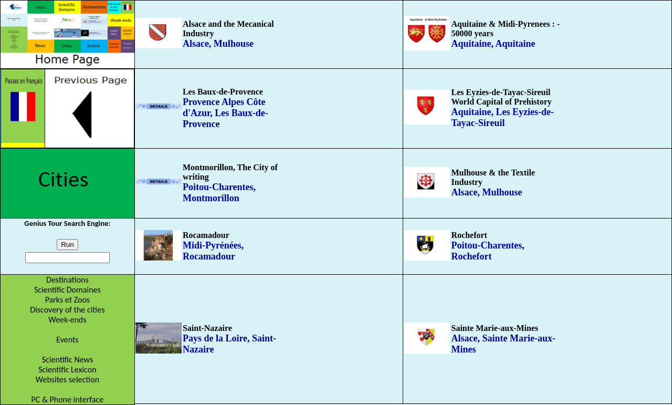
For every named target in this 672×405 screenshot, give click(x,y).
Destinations (67, 280)
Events (67, 340)
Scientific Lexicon (67, 370)
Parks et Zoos (67, 300)
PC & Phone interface (68, 399)
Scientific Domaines (67, 290)
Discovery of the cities (67, 310)
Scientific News (67, 360)
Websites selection (67, 380)
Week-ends (67, 320)
